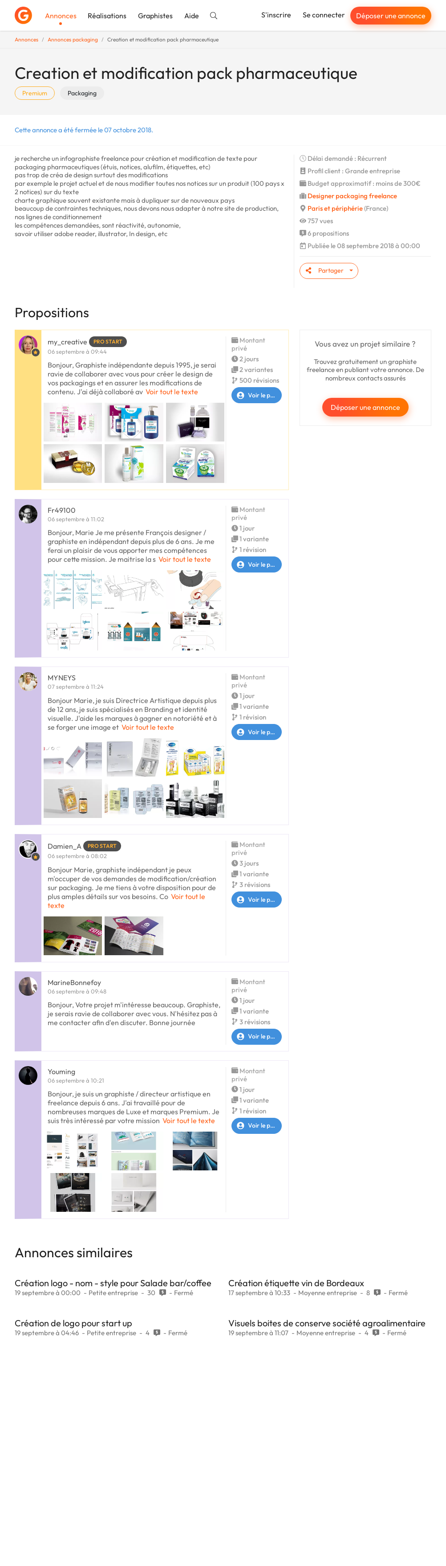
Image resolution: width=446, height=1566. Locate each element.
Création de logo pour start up (73, 1323)
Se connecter (324, 14)
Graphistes (155, 15)
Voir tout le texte (172, 391)
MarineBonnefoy (74, 982)
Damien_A (64, 846)
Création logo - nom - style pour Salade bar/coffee (113, 1282)
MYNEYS (62, 677)
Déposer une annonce (391, 15)
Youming (61, 1071)
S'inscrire (276, 14)
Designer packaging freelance (352, 196)
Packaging (82, 93)
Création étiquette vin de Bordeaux (296, 1282)
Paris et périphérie (335, 208)
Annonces (61, 15)
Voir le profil (256, 395)
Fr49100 (62, 510)
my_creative (67, 341)
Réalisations (107, 15)
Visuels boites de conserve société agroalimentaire (327, 1323)
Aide (191, 15)
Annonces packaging (73, 39)
